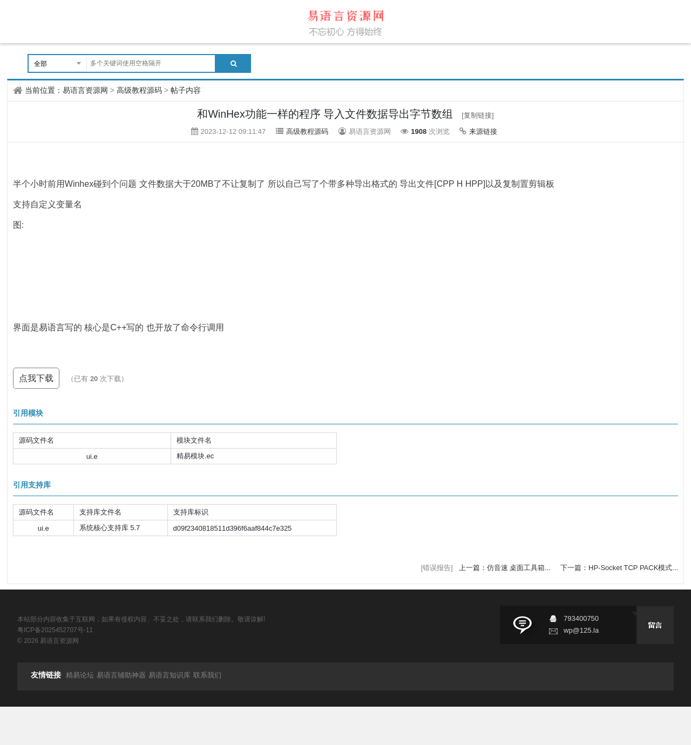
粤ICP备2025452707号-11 (55, 630)
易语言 (52, 327)
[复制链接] (477, 115)
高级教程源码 (139, 90)
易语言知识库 (169, 675)
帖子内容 (186, 90)
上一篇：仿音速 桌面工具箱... (506, 568)
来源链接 (483, 131)
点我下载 (36, 378)
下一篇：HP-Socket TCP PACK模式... (619, 568)
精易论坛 (80, 675)
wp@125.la (581, 630)
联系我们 (207, 675)
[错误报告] (436, 568)
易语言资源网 (85, 90)
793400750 (581, 618)
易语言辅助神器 (121, 675)
